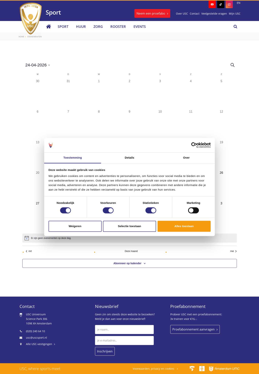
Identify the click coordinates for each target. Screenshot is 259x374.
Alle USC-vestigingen (39, 344)
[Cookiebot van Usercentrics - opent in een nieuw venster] (194, 145)
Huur (81, 26)
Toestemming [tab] (72, 157)
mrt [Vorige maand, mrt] (29, 251)
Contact (194, 13)
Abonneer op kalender (127, 263)
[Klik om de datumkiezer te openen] (37, 65)
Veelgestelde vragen (214, 13)
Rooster (118, 26)
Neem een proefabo (151, 13)
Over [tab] (186, 157)
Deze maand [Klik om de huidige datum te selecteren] (131, 251)
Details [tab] (129, 157)
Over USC (182, 13)
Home (21, 36)
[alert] (51, 238)
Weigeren (75, 226)
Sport (63, 26)
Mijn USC (234, 13)
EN (238, 3)
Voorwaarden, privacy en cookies (154, 368)
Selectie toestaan (129, 226)
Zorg (98, 26)
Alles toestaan (184, 226)
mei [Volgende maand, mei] (233, 251)
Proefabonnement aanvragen (193, 329)
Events (139, 26)
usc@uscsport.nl (36, 337)
